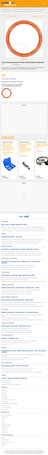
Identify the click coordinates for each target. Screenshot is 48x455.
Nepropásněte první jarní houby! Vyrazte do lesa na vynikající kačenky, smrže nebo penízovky (22, 319)
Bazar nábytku (4, 432)
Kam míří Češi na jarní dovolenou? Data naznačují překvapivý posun (16, 330)
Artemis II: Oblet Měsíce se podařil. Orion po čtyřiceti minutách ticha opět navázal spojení (21, 290)
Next (45, 160)
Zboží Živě (3, 392)
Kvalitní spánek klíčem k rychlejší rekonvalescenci (12, 359)
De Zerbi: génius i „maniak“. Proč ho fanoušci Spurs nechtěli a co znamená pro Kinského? (21, 241)
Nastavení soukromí (27, 453)
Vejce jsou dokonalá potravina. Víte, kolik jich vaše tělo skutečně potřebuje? (18, 265)
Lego (2, 420)
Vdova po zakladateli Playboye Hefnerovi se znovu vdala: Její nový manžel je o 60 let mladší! (22, 253)
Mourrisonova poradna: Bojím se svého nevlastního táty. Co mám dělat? (17, 368)
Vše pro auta (23, 9)
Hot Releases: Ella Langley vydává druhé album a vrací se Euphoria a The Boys (19, 340)
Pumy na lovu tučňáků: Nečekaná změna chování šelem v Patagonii (16, 370)
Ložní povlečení (4, 430)
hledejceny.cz (4, 390)
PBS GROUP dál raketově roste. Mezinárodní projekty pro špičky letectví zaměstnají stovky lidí (22, 302)
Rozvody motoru (6, 11)
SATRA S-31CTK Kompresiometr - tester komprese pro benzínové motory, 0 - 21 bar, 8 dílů (8, 147)
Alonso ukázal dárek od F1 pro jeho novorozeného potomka (14, 279)
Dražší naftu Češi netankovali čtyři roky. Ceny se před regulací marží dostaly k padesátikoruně (22, 306)
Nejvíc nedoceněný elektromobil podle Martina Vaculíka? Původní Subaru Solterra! (19, 277)
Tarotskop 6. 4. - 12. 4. (6, 344)
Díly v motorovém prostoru (39, 9)
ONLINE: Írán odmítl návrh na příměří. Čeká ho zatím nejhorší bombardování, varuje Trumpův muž (23, 230)
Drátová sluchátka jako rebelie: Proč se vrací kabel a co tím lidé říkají (16, 292)
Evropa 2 (3, 445)
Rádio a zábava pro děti (6, 441)
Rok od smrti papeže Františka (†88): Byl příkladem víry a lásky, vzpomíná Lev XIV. (20, 251)
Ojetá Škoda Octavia (6, 407)
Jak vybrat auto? (5, 409)
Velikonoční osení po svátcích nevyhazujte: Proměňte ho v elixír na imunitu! (18, 267)
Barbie (2, 418)
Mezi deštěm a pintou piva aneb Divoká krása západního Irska (15, 328)
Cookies (21, 453)
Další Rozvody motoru (7, 142)
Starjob (3, 438)
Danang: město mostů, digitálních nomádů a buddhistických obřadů (16, 332)
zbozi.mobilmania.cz (6, 9)
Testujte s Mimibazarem (6, 415)
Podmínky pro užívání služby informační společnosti (27, 451)
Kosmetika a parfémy (6, 424)
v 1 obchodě (5, 177)
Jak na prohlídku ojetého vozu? (8, 399)
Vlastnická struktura (37, 453)
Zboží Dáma (4, 396)
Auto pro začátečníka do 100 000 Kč (9, 403)
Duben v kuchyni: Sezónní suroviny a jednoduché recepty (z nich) (16, 342)
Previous (2, 160)
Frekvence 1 (4, 443)
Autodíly (30, 9)
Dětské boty (4, 428)
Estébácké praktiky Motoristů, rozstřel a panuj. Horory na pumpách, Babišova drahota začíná (22, 227)
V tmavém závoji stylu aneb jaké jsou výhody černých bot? (14, 269)
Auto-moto (15, 9)
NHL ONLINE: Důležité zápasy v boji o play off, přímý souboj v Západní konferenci (19, 243)
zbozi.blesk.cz (4, 397)
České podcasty (5, 439)
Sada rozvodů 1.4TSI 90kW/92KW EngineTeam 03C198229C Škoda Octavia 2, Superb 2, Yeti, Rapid (25, 148)
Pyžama (3, 422)
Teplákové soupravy (5, 426)
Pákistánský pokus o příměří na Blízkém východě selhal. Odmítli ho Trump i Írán (19, 304)
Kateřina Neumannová (6, 380)
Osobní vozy (4, 394)
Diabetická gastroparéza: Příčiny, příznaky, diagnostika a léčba (15, 357)
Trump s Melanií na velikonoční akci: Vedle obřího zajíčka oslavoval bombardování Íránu (21, 255)
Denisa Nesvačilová (5, 382)
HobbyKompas (4, 401)
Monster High (4, 417)
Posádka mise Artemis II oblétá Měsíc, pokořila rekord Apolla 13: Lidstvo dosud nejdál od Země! (22, 228)
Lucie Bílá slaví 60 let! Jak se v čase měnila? (11, 384)
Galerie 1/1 (24, 59)
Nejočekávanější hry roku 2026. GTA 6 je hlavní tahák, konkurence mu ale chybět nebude (21, 372)
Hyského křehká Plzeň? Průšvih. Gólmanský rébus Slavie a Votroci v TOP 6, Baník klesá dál (21, 239)
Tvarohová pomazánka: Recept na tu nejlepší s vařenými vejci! (15, 318)
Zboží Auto (3, 405)
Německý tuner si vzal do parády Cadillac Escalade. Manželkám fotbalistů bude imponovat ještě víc (23, 281)
